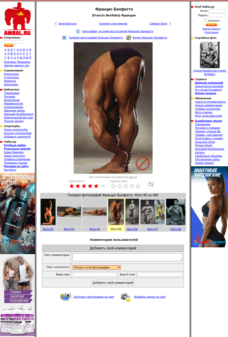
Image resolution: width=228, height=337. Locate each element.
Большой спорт (205, 142)
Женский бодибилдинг (18, 114)
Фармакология (13, 103)
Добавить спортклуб (17, 136)
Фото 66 (132, 229)
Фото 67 (152, 229)
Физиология (11, 100)
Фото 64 (94, 229)
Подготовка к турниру (209, 138)
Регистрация (211, 32)
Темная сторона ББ (208, 131)
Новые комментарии (208, 105)
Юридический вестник (18, 117)
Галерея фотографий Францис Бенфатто (96, 37)
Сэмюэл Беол (158, 23)
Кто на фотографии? (208, 89)
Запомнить (213, 20)
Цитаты (200, 152)
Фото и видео (204, 112)
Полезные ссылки (15, 162)
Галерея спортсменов (113, 23)
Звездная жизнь (14, 110)
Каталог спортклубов (17, 133)
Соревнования (13, 107)
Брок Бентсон (68, 23)
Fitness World (203, 145)
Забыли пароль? (211, 28)
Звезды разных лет (16, 65)
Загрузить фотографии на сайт (93, 301)
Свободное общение (208, 156)
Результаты (11, 74)
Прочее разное (14, 121)
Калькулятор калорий (209, 86)
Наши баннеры (14, 152)
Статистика (11, 77)
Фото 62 (48, 229)
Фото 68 (176, 229)
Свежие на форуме (207, 108)
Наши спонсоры (14, 155)
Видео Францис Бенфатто (150, 37)
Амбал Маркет (204, 163)
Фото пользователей (208, 115)
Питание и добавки (207, 127)
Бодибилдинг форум (208, 120)
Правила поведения (17, 159)
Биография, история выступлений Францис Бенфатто (117, 31)
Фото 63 (69, 229)
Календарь (11, 84)
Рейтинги (10, 81)
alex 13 (133, 177)
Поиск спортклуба (16, 129)
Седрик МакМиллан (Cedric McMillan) (209, 59)
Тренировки (11, 93)
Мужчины (10, 62)
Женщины (23, 62)
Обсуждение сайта (207, 159)
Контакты (10, 169)
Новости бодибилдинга (210, 101)
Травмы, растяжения (208, 135)
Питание (9, 96)
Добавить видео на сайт (150, 301)
